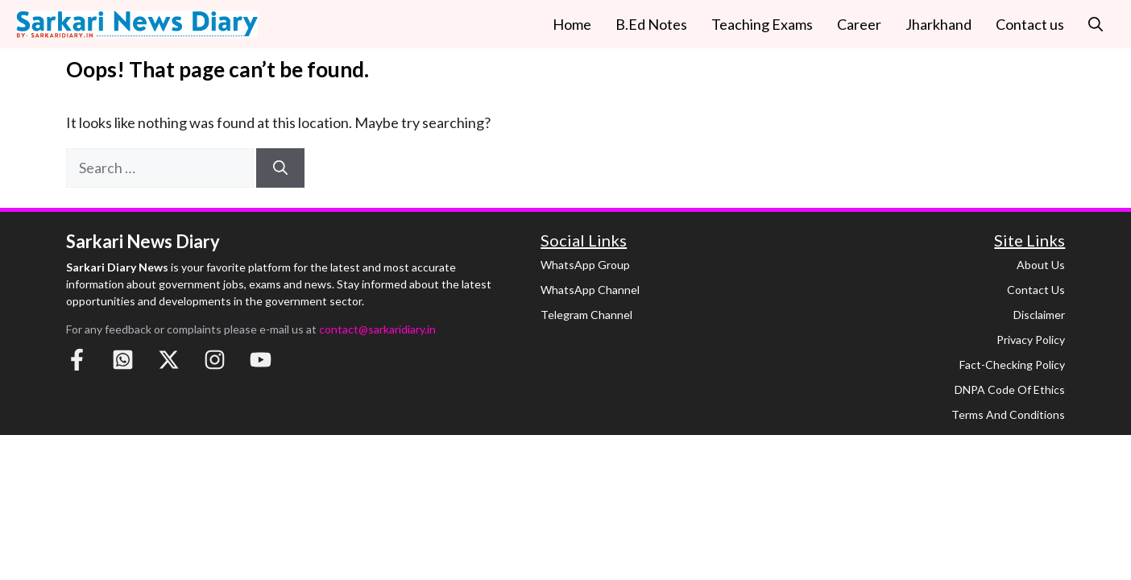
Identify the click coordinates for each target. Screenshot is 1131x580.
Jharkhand (938, 24)
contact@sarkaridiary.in (377, 329)
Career (859, 24)
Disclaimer (1039, 314)
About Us (1041, 264)
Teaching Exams (762, 24)
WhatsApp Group (585, 264)
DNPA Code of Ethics (1010, 389)
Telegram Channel (586, 314)
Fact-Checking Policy (1012, 364)
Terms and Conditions (1008, 414)
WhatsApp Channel (590, 289)
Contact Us (1036, 289)
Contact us (1030, 24)
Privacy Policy (1030, 339)
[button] (1095, 24)
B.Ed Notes (651, 24)
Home (572, 24)
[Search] (280, 168)
